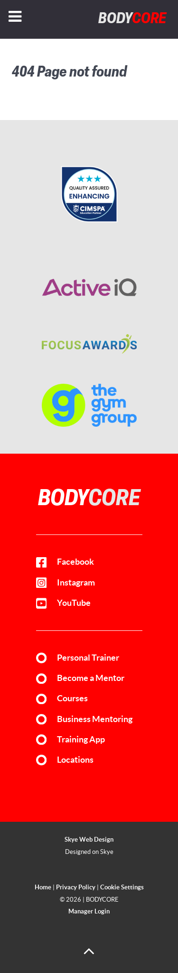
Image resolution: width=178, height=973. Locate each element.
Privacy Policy (75, 887)
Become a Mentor (90, 678)
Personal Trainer (88, 658)
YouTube (74, 603)
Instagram (76, 582)
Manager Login (89, 911)
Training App (81, 739)
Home (43, 887)
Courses (72, 698)
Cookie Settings (122, 887)
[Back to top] (89, 954)
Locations (75, 760)
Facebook (75, 562)
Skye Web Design (89, 839)
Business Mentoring (94, 719)
